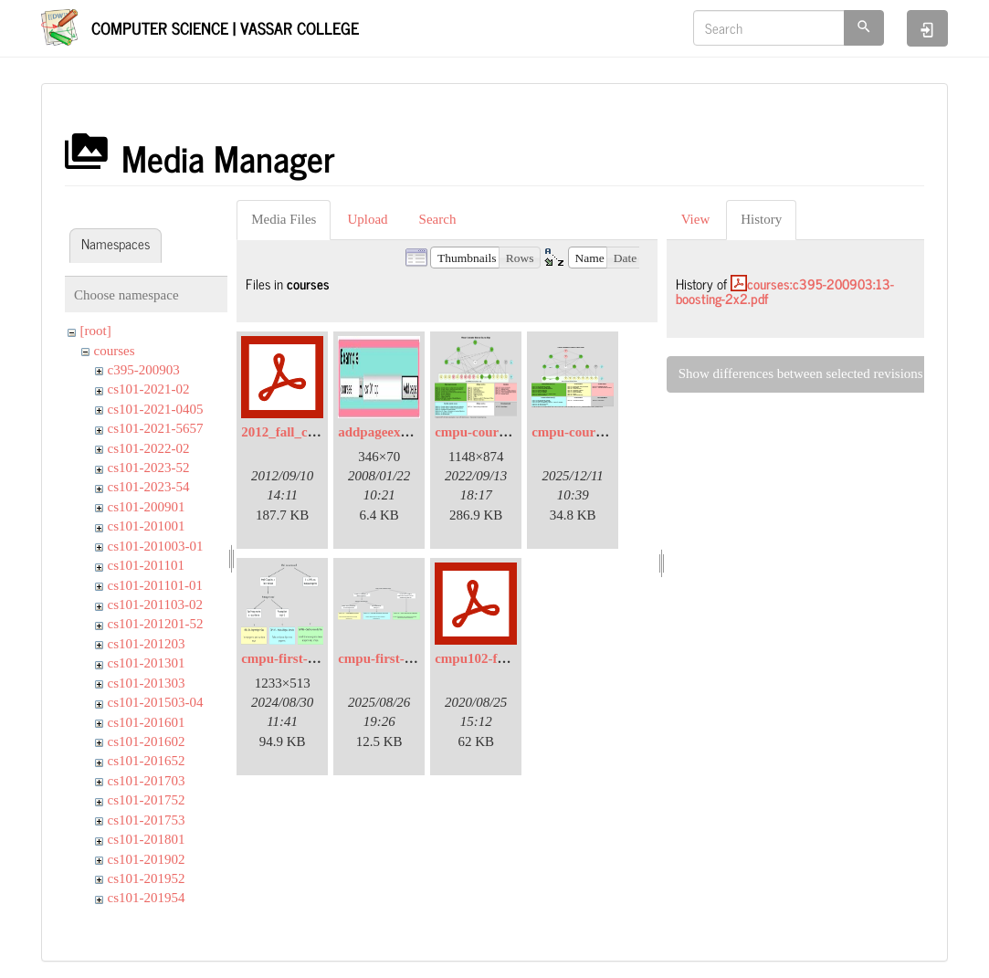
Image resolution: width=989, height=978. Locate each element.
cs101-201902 (146, 859)
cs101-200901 (146, 507)
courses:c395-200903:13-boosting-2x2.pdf (785, 291)
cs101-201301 (146, 663)
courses (114, 350)
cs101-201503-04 (156, 702)
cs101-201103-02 (155, 604)
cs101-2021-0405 (156, 409)
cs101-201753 (146, 820)
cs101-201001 (146, 526)
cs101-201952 (146, 878)
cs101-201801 (146, 839)
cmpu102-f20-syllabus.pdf (510, 658)
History (761, 219)
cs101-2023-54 (149, 486)
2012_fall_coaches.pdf (305, 432)
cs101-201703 (146, 780)
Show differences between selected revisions (801, 373)
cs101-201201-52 (156, 623)
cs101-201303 (146, 683)
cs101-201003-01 (156, 546)
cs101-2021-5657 (156, 428)
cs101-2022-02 (149, 448)
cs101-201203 (146, 643)
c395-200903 (144, 370)
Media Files (283, 219)
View (695, 219)
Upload (367, 219)
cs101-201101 (146, 565)
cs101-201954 (146, 897)
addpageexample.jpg (398, 432)
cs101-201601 (146, 722)
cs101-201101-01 (155, 585)
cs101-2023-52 (149, 467)
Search (438, 219)
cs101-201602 (146, 741)
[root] (95, 330)
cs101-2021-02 (149, 389)
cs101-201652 (146, 760)
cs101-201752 (146, 800)
